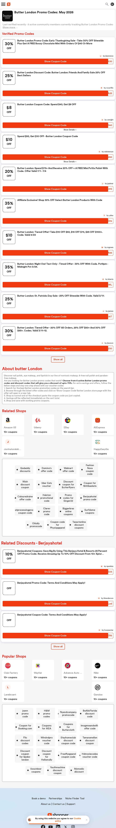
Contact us (59, 794)
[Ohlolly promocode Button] (90, 511)
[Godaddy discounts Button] (25, 465)
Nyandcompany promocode (87, 702)
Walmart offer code (89, 465)
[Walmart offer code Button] (88, 465)
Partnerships (55, 788)
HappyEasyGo (101, 449)
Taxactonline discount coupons (79, 519)
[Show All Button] (58, 638)
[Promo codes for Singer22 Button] (38, 496)
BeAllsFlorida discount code (39, 709)
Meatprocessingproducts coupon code (42, 503)
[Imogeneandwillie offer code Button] (41, 724)
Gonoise (98, 685)
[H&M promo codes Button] (51, 701)
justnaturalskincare (14, 449)
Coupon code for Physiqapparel (36, 519)
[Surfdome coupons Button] (60, 511)
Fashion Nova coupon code (25, 473)
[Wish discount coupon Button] (61, 473)
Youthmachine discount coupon (42, 763)
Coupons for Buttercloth (72, 717)
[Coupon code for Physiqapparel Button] (35, 519)
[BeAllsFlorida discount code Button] (38, 709)
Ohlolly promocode (92, 511)
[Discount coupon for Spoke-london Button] (78, 740)
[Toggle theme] (112, 4)
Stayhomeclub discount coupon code (76, 732)
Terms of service (74, 810)
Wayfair (38, 664)
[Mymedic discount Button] (78, 763)
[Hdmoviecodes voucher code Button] (41, 755)
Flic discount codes (77, 724)
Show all (58, 637)
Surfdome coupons (61, 511)
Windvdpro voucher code (32, 732)
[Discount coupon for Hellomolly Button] (36, 747)
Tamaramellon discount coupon (33, 740)
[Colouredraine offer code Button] (38, 488)
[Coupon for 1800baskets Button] (79, 480)
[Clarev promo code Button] (82, 503)
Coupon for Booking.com (77, 709)
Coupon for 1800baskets (80, 480)
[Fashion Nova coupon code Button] (25, 473)
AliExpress (99, 427)
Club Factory (11, 664)
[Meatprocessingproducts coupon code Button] (41, 503)
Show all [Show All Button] (58, 359)
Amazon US (10, 427)
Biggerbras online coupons (27, 511)
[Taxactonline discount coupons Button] (78, 519)
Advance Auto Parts (74, 664)
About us (46, 794)
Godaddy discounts (26, 465)
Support (71, 794)
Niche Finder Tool (74, 788)
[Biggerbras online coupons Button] (26, 511)
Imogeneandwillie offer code (42, 724)
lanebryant (10, 685)
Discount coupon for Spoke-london (79, 740)
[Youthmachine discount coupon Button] (41, 763)
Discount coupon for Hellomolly (37, 747)
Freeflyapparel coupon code (79, 747)
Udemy (37, 427)
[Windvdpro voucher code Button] (32, 732)
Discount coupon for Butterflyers (39, 480)
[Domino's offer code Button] (56, 465)
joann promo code (22, 702)
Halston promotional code (76, 488)
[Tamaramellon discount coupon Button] (33, 740)
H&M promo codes (52, 702)
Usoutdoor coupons (78, 755)
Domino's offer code (58, 465)
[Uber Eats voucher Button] (93, 473)
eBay (66, 427)
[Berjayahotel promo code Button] (75, 496)
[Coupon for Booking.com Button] (76, 709)
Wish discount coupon (62, 473)
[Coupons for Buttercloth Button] (71, 717)
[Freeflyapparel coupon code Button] (78, 747)
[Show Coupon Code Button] (55, 61)
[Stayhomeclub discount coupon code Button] (75, 732)
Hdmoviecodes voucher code (42, 755)
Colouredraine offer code (38, 488)
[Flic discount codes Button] (77, 724)
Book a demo (39, 788)
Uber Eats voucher (94, 473)
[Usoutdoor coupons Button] (77, 755)
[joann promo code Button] (22, 701)
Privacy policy (60, 810)
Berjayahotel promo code (76, 496)
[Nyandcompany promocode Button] (86, 701)
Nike (96, 664)
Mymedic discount (79, 763)
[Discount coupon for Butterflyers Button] (38, 480)
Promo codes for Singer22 (39, 496)
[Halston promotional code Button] (75, 488)
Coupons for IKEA (39, 717)
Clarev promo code (83, 503)
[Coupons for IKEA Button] (38, 717)
